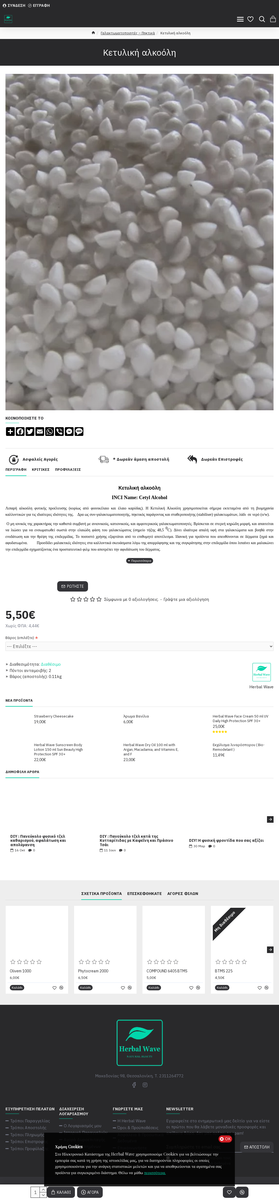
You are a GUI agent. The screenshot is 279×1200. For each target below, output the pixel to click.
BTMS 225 (223, 971)
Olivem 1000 (20, 971)
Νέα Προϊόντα (19, 700)
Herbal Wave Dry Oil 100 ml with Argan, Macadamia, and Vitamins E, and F (150, 749)
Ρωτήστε (75, 586)
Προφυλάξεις (68, 470)
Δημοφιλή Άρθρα (22, 772)
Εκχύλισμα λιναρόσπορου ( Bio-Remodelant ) (239, 747)
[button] (270, 819)
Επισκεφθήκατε (144, 893)
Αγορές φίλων (182, 893)
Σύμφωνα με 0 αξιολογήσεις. (131, 599)
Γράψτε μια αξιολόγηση (186, 599)
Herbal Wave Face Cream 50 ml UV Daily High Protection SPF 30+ (240, 718)
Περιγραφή (15, 470)
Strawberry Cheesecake (54, 716)
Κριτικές (41, 470)
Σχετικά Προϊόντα (101, 893)
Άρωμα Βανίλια (136, 716)
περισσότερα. (155, 1172)
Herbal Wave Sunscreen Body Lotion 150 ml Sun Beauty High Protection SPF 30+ (58, 749)
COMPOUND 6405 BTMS (167, 971)
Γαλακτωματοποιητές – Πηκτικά (128, 33)
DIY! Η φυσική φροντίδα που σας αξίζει (226, 841)
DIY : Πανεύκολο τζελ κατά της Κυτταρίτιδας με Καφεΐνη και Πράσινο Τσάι (136, 840)
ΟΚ (228, 1138)
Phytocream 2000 (93, 971)
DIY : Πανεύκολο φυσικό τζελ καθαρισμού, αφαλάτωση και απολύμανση (38, 840)
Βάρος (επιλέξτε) (19, 637)
